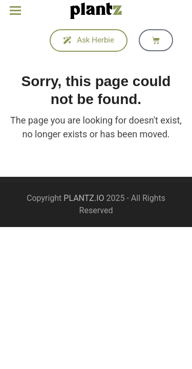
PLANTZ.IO (83, 198)
